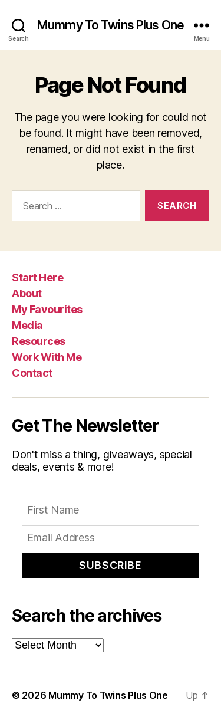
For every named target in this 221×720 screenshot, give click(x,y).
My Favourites (47, 309)
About (27, 293)
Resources (38, 341)
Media (27, 325)
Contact (32, 373)
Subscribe (110, 565)
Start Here (37, 277)
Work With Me (46, 357)
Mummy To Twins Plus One (110, 25)
